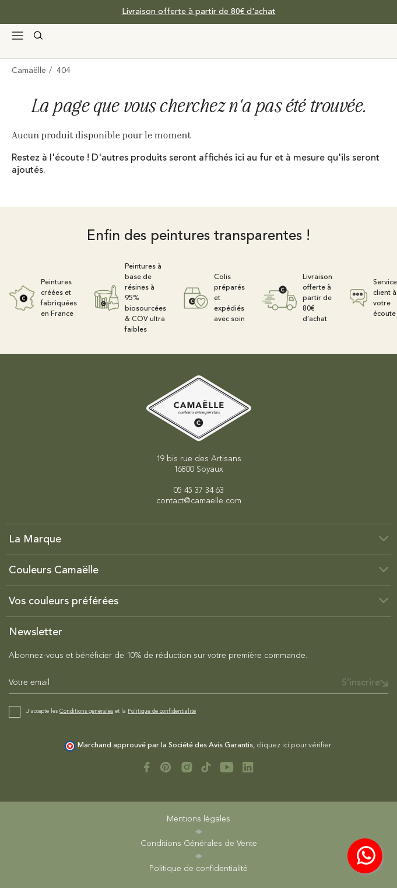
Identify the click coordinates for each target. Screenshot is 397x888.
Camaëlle (29, 71)
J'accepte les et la (111, 711)
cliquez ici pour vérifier (294, 745)
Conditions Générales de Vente (198, 844)
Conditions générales (86, 711)
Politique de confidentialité (162, 711)
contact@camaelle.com (198, 501)
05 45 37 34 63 (199, 490)
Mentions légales (198, 819)
